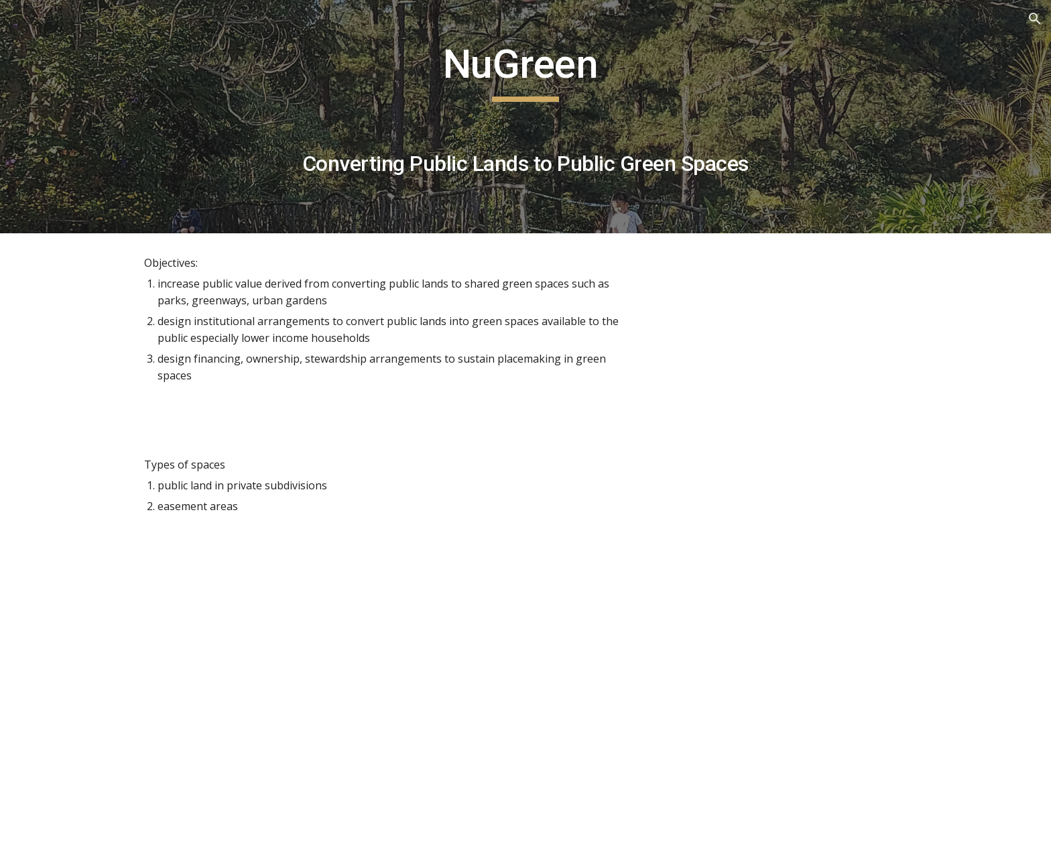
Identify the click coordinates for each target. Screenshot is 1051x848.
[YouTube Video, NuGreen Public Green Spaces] (790, 334)
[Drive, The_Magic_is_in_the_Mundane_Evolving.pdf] (327, 692)
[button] (1035, 19)
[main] (525, 117)
